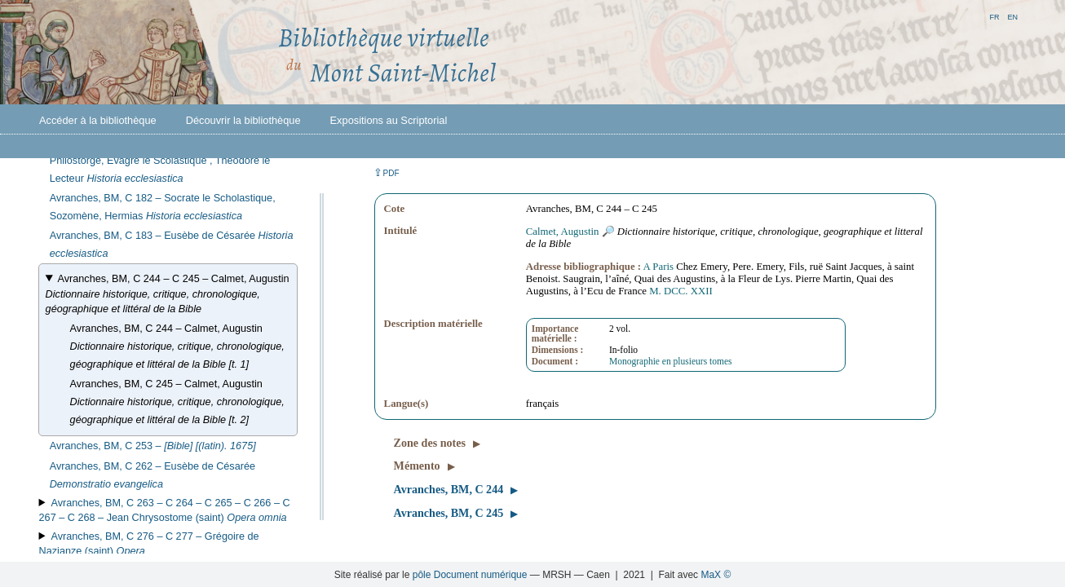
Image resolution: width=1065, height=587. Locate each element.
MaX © (715, 574)
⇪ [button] (386, 172)
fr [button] (994, 16)
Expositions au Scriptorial (389, 120)
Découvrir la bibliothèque (243, 120)
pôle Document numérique (470, 574)
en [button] (1012, 16)
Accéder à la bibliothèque (98, 120)
